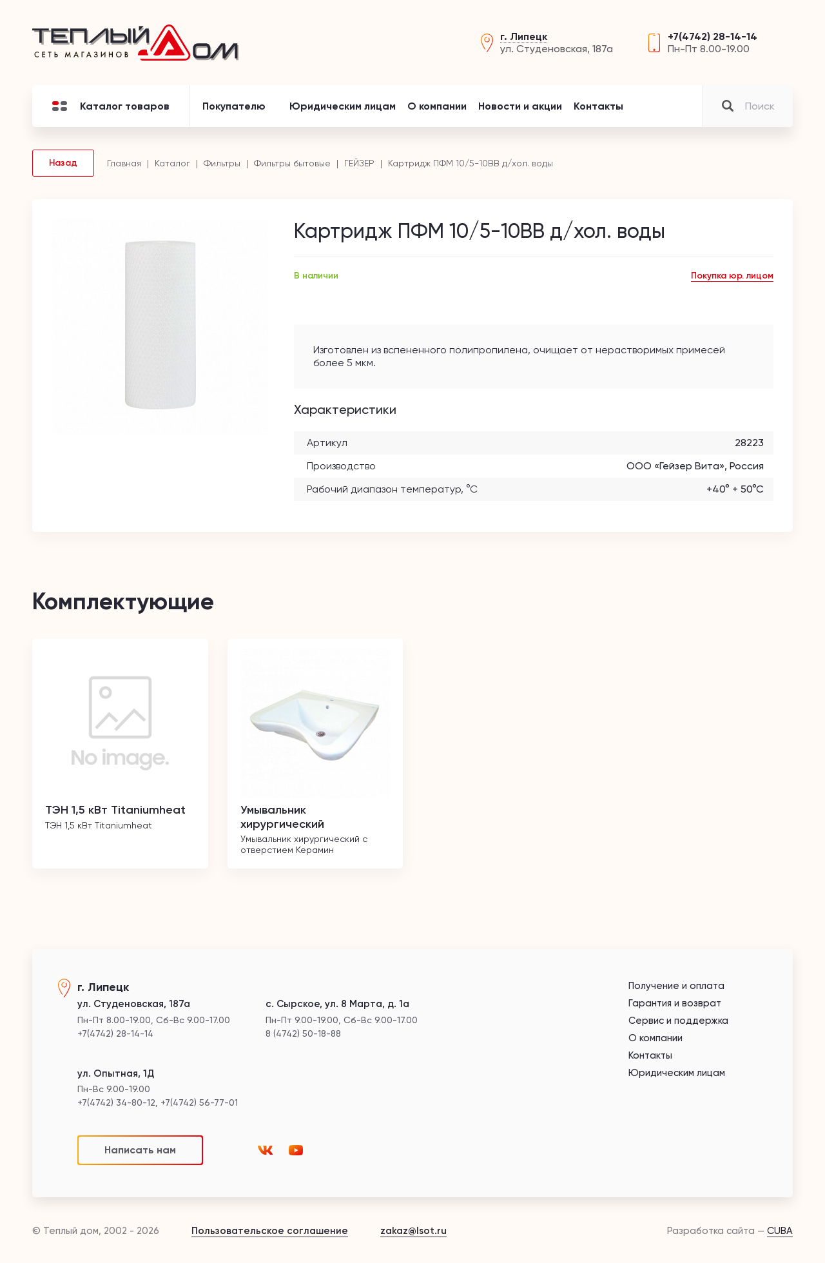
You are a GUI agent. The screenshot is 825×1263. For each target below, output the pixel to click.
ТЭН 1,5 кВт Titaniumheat (115, 810)
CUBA (780, 1231)
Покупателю (234, 106)
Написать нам (140, 1150)
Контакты (598, 106)
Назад (63, 162)
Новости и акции (520, 106)
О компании (437, 106)
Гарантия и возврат (674, 1003)
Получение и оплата (676, 986)
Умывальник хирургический (282, 817)
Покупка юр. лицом (732, 275)
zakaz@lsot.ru (413, 1231)
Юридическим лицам (342, 106)
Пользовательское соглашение (269, 1231)
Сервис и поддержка (678, 1021)
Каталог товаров (111, 106)
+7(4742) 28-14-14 (712, 36)
